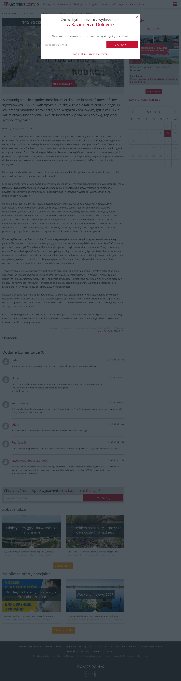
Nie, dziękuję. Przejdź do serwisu (90, 54)
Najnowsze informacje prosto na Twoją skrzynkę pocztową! (90, 36)
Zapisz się (122, 45)
